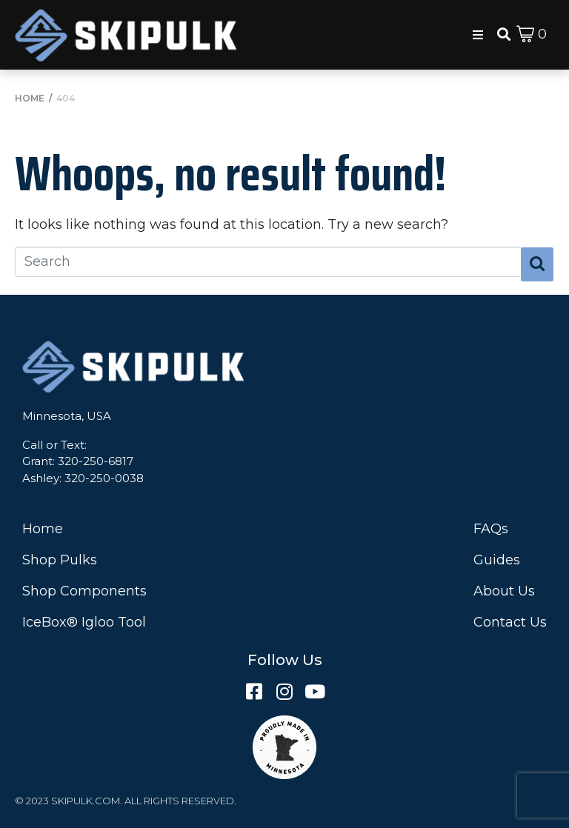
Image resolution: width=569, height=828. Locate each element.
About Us (504, 591)
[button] (478, 34)
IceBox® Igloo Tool (84, 622)
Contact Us (510, 622)
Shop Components (84, 591)
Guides (496, 560)
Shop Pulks (59, 560)
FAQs (490, 529)
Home (42, 529)
